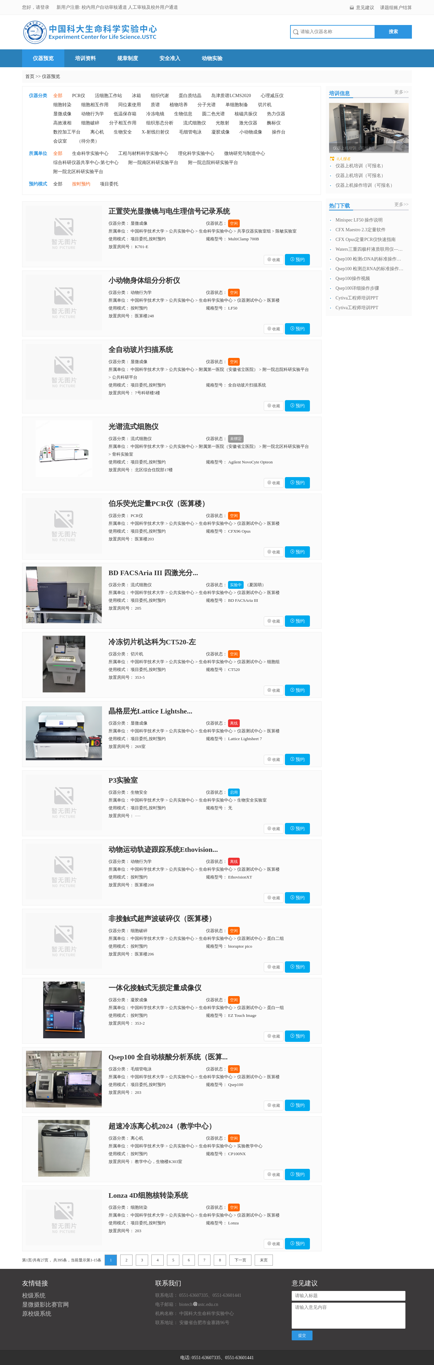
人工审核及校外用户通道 (153, 7)
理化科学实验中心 (196, 153)
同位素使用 (129, 104)
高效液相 (62, 122)
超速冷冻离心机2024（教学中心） (162, 1126)
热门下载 (339, 206)
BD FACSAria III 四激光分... (153, 573)
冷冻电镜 (155, 113)
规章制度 (127, 58)
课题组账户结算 (396, 7)
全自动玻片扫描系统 (140, 350)
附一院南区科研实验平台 (153, 162)
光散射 (222, 122)
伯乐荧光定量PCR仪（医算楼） (158, 503)
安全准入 (170, 58)
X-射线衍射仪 (155, 132)
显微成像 (62, 113)
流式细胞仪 (194, 122)
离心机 (97, 132)
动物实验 (212, 58)
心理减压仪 (272, 95)
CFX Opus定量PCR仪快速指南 (366, 239)
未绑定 (236, 438)
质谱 (155, 104)
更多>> (401, 92)
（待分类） (88, 141)
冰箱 (136, 95)
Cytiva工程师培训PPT (357, 298)
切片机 (265, 104)
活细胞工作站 (108, 95)
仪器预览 (43, 58)
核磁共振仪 (246, 113)
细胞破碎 (90, 122)
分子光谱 (207, 104)
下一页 (240, 1260)
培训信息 (339, 93)
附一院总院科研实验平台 (213, 162)
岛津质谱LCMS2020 (231, 95)
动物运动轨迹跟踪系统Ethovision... (163, 849)
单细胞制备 (236, 104)
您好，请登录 (36, 7)
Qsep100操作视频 (353, 278)
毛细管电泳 (190, 132)
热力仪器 (276, 113)
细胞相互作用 (94, 104)
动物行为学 (92, 113)
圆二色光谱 (213, 113)
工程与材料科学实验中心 (143, 153)
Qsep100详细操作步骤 (357, 288)
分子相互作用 (122, 122)
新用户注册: (69, 7)
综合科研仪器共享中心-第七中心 (86, 162)
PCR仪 (78, 95)
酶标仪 (274, 122)
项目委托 (109, 184)
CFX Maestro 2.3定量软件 (361, 229)
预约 (297, 259)
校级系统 (33, 1295)
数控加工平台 (67, 132)
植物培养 (179, 104)
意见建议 (365, 7)
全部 (57, 95)
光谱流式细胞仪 (133, 427)
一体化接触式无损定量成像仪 (154, 988)
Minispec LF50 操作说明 (359, 220)
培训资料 (85, 58)
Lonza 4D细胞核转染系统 (148, 1195)
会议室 (60, 141)
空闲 (234, 223)
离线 (234, 723)
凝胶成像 (220, 132)
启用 (234, 792)
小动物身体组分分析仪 (144, 280)
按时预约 (81, 184)
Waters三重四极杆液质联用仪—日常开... (370, 249)
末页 (264, 1260)
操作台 (279, 132)
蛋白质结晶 (190, 95)
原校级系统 (36, 1313)
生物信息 (183, 113)
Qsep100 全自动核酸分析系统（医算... (168, 1057)
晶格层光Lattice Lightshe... (150, 711)
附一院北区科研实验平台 (78, 171)
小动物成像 (250, 132)
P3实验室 (123, 780)
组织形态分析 (159, 122)
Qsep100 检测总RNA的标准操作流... (370, 268)
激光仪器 (248, 122)
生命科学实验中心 (90, 153)
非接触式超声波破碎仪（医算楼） (162, 919)
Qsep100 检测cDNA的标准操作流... (370, 259)
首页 (29, 76)
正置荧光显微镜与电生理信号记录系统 (169, 211)
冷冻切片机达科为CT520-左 (152, 642)
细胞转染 (62, 104)
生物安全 (123, 132)
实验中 (236, 585)
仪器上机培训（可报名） (361, 165)
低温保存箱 (125, 113)
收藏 (273, 260)
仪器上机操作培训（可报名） (365, 185)
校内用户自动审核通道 (105, 7)
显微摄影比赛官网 (45, 1304)
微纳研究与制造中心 (244, 153)
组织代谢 (160, 95)
